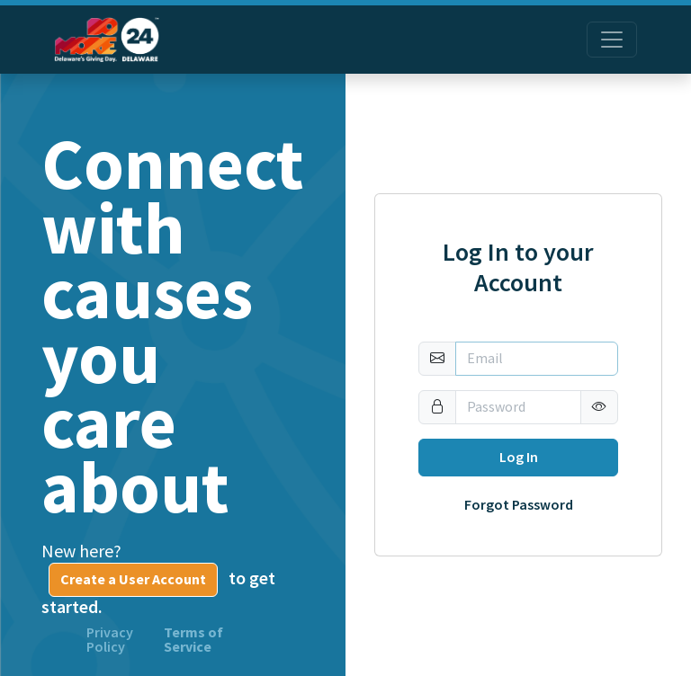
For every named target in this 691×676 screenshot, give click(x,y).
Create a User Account (133, 579)
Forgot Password (518, 505)
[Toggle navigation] (612, 40)
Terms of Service (193, 640)
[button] (599, 407)
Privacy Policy (109, 640)
